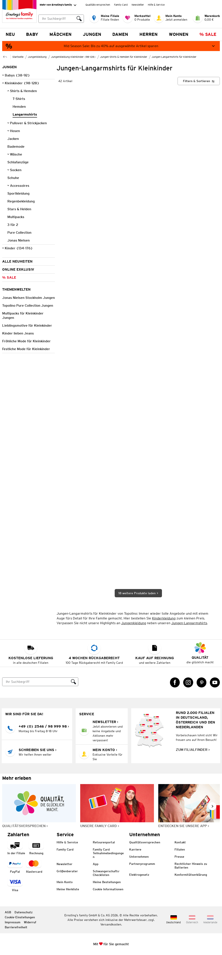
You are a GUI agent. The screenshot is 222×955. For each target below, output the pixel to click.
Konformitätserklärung (191, 874)
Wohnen (178, 34)
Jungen (92, 34)
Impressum (12, 922)
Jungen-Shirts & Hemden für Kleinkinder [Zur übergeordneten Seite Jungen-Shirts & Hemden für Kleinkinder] (123, 56)
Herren (148, 34)
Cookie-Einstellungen (20, 917)
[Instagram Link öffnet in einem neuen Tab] (188, 682)
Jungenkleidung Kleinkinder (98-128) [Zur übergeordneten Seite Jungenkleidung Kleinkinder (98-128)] (73, 56)
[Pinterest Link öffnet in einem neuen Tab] (202, 682)
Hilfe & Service (156, 4)
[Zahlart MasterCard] (34, 866)
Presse (179, 856)
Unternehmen (139, 856)
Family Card (121, 4)
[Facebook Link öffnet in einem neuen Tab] (175, 682)
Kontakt (180, 842)
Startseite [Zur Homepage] (17, 56)
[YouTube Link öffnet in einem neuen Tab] (215, 682)
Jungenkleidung (133, 623)
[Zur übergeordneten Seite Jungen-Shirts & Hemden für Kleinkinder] (5, 56)
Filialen (180, 849)
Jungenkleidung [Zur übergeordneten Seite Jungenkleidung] (37, 56)
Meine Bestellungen (107, 882)
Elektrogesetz (139, 874)
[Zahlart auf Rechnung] (36, 848)
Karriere (135, 849)
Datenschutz (24, 912)
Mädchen (60, 34)
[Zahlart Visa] (15, 884)
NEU (10, 34)
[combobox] (61, 19)
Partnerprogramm (142, 864)
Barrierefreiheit (16, 927)
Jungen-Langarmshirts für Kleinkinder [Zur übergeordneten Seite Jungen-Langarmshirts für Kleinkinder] (174, 56)
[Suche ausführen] (79, 19)
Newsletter (138, 4)
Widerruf (30, 922)
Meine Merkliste (68, 889)
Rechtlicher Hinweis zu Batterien (191, 865)
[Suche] (35, 682)
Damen (120, 34)
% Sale (207, 34)
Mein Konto (65, 882)
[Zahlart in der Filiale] (16, 848)
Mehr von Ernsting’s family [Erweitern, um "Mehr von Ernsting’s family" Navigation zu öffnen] (58, 5)
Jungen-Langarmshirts (189, 623)
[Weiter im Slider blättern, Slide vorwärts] (212, 806)
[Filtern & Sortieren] (199, 81)
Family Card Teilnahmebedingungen (108, 853)
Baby (32, 34)
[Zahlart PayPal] (15, 866)
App (95, 864)
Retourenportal (104, 842)
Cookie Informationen (108, 889)
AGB (8, 912)
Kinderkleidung (164, 618)
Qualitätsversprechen (97, 4)
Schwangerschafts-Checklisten (106, 873)
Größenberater (67, 871)
